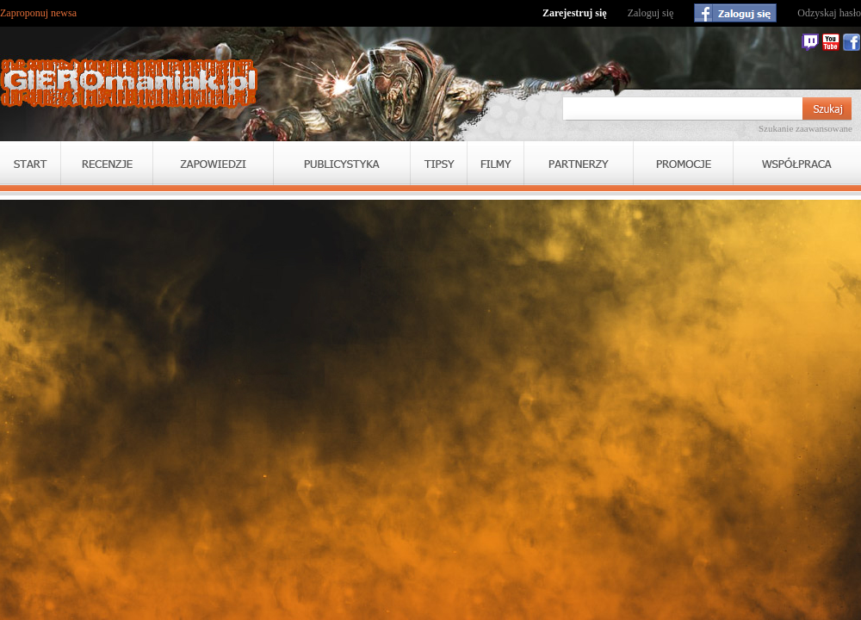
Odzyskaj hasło (829, 13)
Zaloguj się (651, 13)
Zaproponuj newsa (38, 13)
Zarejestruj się (574, 13)
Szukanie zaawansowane (805, 128)
